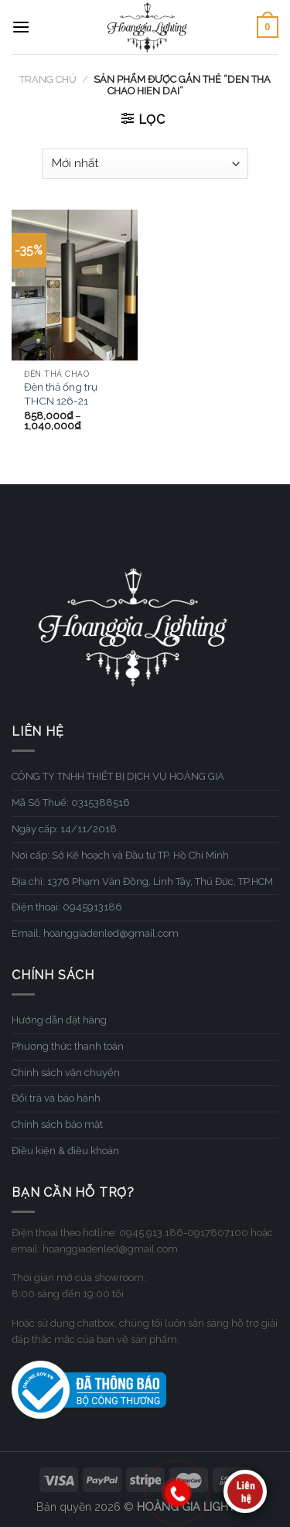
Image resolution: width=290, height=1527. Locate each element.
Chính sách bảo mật (57, 1124)
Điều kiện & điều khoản (65, 1150)
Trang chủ (48, 79)
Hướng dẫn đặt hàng (59, 1020)
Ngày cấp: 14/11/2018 (64, 829)
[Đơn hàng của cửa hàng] (144, 164)
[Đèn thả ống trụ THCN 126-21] (75, 285)
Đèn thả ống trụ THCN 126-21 (60, 394)
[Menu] (21, 27)
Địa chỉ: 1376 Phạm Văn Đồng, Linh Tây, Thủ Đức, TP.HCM (142, 881)
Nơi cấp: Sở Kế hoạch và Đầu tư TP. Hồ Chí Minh (120, 855)
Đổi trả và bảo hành (56, 1098)
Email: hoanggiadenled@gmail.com (95, 933)
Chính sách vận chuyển (66, 1072)
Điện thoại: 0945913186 (67, 907)
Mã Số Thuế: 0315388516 (71, 802)
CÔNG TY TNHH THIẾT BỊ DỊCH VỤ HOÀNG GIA (118, 776)
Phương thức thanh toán (68, 1046)
